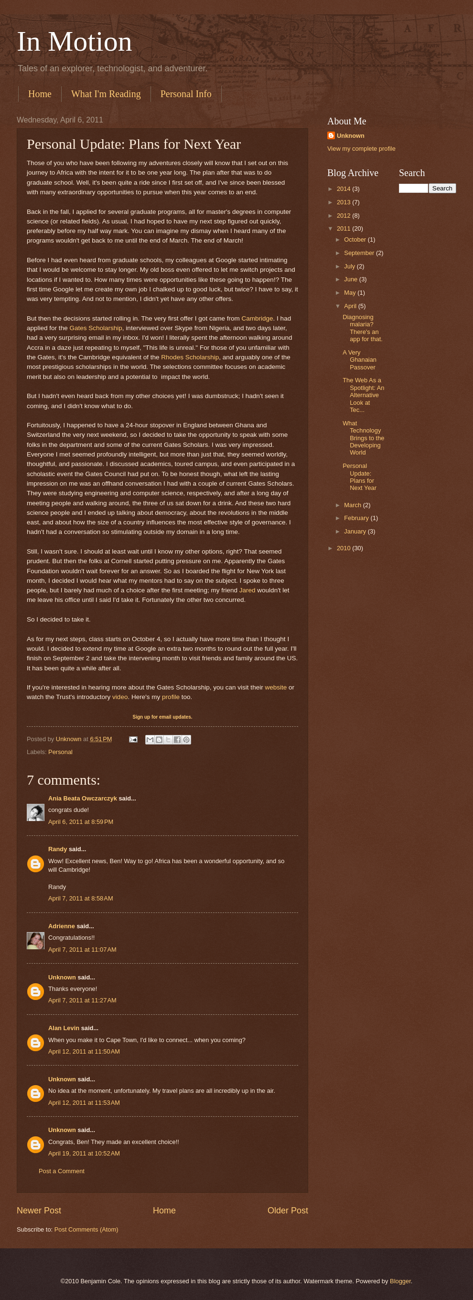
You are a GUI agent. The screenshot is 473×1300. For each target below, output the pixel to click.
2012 (344, 215)
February (357, 518)
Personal (60, 752)
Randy (57, 849)
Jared (247, 590)
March (353, 505)
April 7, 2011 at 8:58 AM (80, 898)
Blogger (400, 1281)
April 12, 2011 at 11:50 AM (84, 1051)
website (276, 687)
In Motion (74, 41)
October (355, 239)
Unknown (62, 977)
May (350, 292)
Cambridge (257, 318)
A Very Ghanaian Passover (359, 360)
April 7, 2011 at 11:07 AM (82, 949)
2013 (344, 202)
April (351, 306)
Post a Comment (62, 1171)
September (360, 252)
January (355, 531)
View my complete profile (361, 148)
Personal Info (186, 94)
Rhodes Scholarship (190, 357)
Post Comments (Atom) (86, 1229)
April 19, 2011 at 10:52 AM (84, 1153)
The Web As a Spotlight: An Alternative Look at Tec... (363, 395)
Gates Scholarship (95, 328)
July (350, 266)
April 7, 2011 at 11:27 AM (82, 1000)
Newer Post (39, 1210)
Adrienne (61, 926)
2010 (344, 548)
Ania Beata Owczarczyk (82, 798)
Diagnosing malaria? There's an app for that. (363, 328)
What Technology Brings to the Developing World (363, 438)
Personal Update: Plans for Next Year (359, 476)
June (351, 279)
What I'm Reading (106, 94)
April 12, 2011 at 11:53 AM (84, 1102)
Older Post (288, 1210)
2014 (344, 188)
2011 (344, 228)
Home (40, 94)
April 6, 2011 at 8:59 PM (80, 821)
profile (171, 696)
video (120, 696)
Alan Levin (63, 1028)
